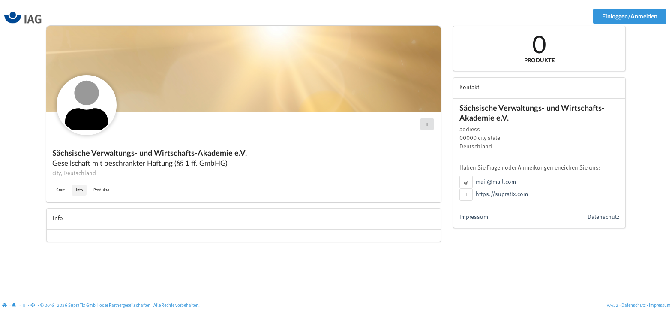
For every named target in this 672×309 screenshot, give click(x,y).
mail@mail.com (496, 182)
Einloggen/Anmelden (629, 16)
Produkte (101, 190)
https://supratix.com (502, 194)
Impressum (473, 217)
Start (60, 190)
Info (79, 190)
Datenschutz (603, 217)
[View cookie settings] (24, 305)
